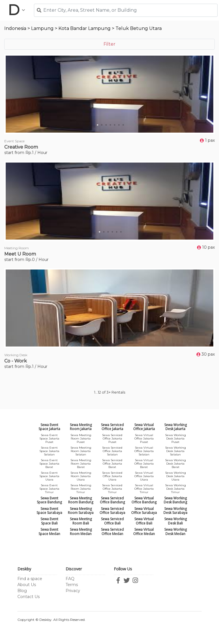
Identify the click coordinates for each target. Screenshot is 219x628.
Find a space (29, 578)
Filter (109, 44)
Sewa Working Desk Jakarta (175, 426)
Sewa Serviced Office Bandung (112, 500)
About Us (26, 584)
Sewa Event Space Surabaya (49, 510)
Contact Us (28, 596)
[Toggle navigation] (16, 10)
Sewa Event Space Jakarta (49, 426)
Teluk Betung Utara (138, 28)
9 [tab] (127, 339)
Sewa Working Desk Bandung (175, 500)
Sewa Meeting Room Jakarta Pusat (80, 438)
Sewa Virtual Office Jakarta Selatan (144, 451)
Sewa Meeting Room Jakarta (81, 426)
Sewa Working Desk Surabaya (175, 510)
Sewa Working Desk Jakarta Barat (175, 463)
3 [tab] (106, 125)
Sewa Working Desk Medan (175, 531)
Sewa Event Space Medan (49, 531)
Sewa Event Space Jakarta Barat (49, 463)
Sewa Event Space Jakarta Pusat (49, 438)
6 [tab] (119, 125)
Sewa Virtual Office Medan (144, 531)
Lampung (42, 28)
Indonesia (15, 28)
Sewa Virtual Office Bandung (144, 500)
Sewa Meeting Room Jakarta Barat (80, 463)
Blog (22, 590)
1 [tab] (97, 125)
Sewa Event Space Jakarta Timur (49, 488)
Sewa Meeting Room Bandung (80, 500)
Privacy (73, 590)
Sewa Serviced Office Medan (112, 531)
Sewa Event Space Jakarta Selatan (49, 451)
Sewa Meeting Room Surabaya (81, 510)
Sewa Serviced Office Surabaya (112, 510)
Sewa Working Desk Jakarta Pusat (175, 438)
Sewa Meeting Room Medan (81, 531)
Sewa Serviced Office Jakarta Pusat (112, 438)
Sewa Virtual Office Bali (144, 520)
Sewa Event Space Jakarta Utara (49, 476)
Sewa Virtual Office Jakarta (144, 426)
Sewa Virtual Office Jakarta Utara (144, 476)
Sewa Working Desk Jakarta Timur (175, 488)
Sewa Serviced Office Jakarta (112, 426)
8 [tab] (123, 339)
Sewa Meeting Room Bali (81, 520)
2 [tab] (102, 125)
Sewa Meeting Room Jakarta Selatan (80, 451)
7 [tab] (123, 125)
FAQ (70, 578)
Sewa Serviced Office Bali (112, 520)
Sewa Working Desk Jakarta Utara (175, 476)
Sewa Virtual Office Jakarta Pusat (144, 438)
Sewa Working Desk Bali (175, 520)
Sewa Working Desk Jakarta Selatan (175, 451)
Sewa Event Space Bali (49, 520)
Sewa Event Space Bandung (49, 500)
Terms (72, 584)
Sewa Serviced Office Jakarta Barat (112, 463)
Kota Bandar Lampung (84, 28)
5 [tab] (114, 125)
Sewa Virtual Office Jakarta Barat (144, 463)
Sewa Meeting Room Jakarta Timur (80, 488)
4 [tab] (110, 125)
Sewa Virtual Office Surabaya (144, 510)
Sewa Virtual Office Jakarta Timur (144, 488)
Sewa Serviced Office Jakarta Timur (112, 488)
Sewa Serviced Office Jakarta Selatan (112, 451)
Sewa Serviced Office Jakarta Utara (112, 476)
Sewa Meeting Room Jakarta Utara (80, 476)
